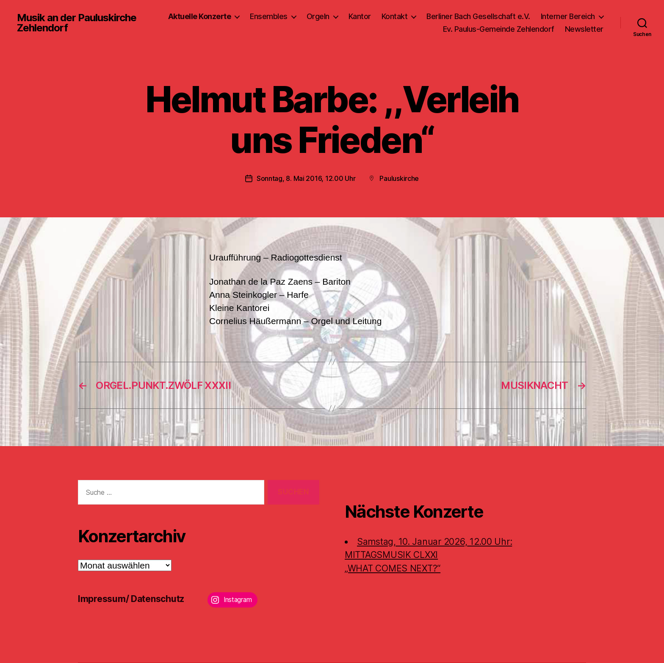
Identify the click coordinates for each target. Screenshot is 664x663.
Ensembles (269, 16)
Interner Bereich (568, 16)
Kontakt (395, 16)
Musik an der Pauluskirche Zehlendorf (76, 23)
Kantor (360, 16)
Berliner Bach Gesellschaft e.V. (478, 16)
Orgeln (318, 16)
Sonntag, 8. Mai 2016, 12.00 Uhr (306, 178)
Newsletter (584, 29)
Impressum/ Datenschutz (131, 599)
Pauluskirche (399, 178)
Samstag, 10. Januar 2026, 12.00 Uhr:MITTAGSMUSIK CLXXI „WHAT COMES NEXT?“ (428, 555)
